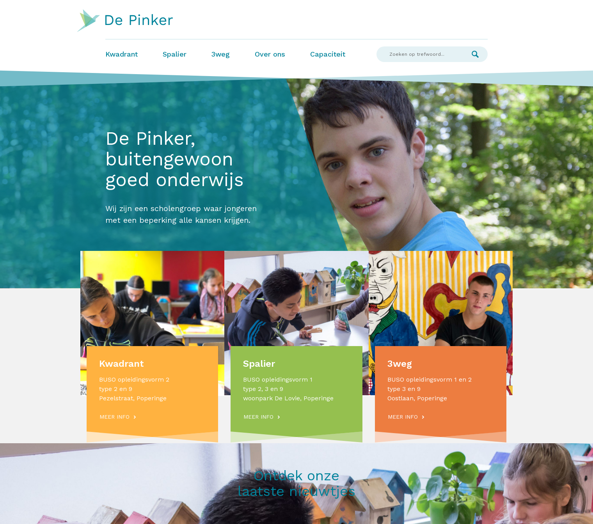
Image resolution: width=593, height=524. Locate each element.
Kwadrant (121, 54)
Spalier (174, 54)
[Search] (419, 54)
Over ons (270, 54)
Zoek (475, 54)
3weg (220, 54)
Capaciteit (327, 54)
